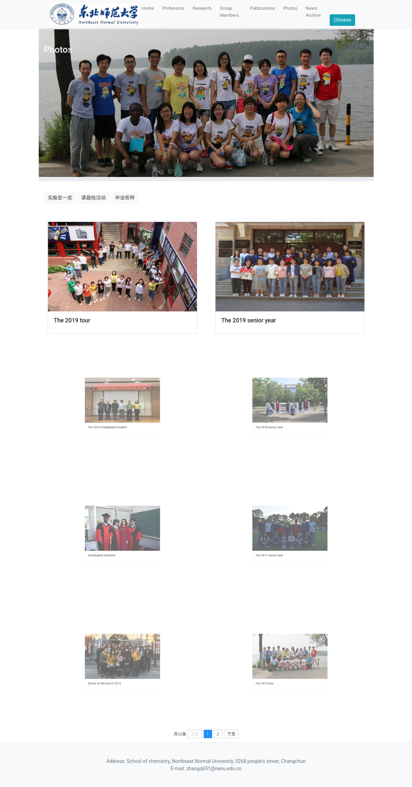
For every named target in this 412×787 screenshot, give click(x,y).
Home (148, 8)
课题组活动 (93, 197)
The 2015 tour (273, 676)
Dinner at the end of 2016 (110, 676)
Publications (262, 8)
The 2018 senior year (276, 420)
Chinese (342, 20)
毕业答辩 (125, 197)
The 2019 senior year (251, 317)
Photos (290, 8)
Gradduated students (109, 548)
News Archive (313, 12)
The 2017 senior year (276, 548)
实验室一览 (60, 197)
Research (202, 8)
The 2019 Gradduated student (112, 420)
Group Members (229, 12)
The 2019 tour (75, 317)
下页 (231, 734)
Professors (173, 8)
